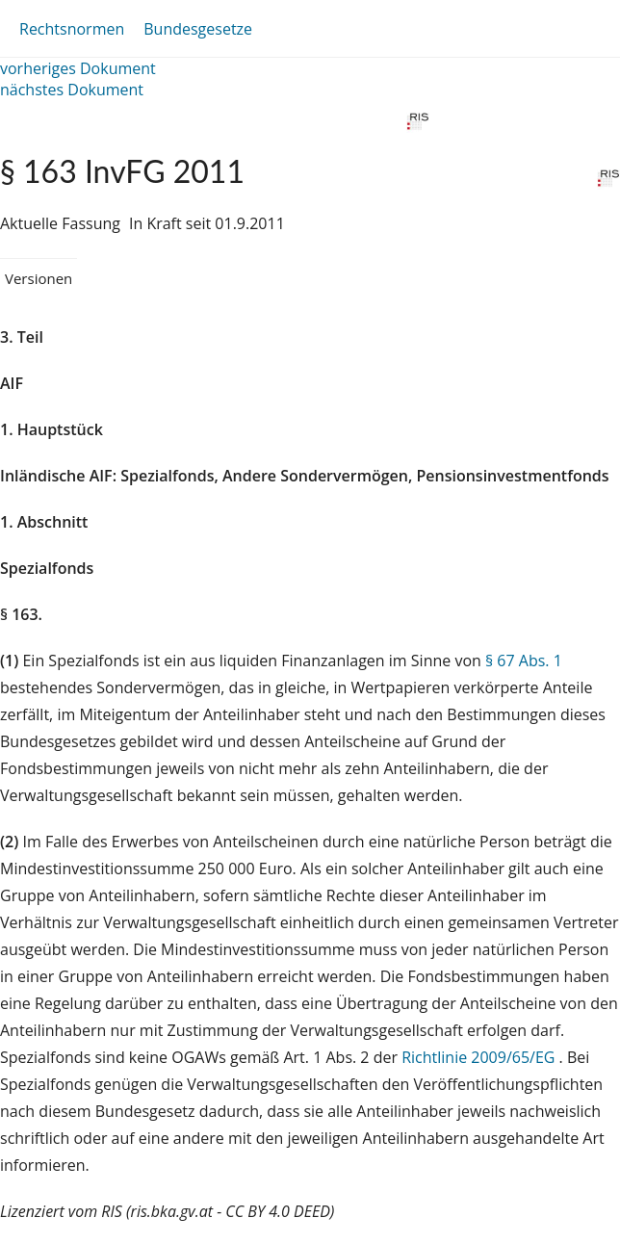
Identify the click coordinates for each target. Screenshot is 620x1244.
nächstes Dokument (71, 89)
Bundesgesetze (197, 28)
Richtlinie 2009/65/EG (479, 1057)
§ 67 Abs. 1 (523, 660)
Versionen (38, 278)
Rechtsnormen (71, 28)
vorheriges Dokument (78, 68)
